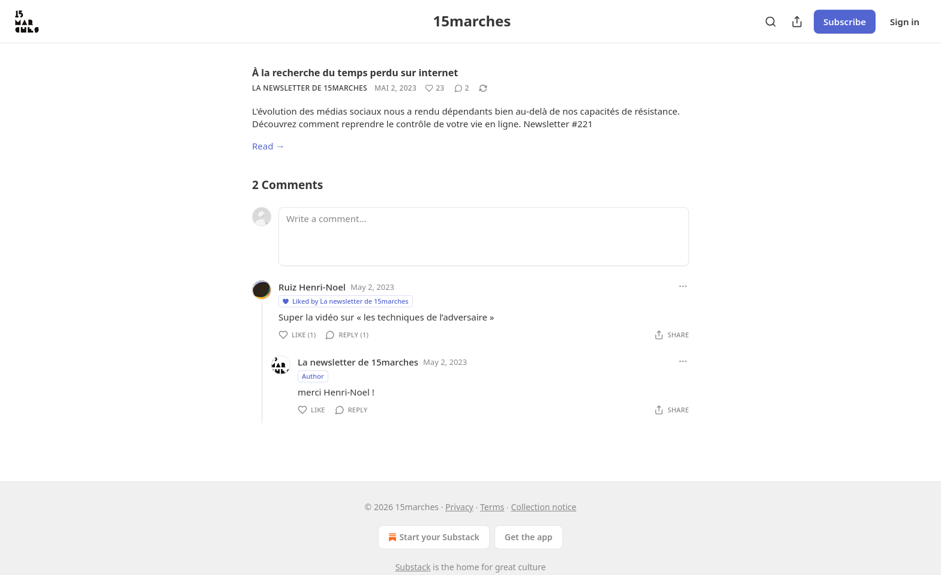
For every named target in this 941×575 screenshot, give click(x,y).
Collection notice (543, 507)
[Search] (771, 22)
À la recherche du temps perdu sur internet (355, 72)
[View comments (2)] (462, 88)
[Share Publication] (797, 22)
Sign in (904, 22)
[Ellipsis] (683, 286)
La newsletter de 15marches (309, 88)
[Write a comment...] (483, 236)
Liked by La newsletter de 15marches (345, 301)
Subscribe (844, 22)
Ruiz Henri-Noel (312, 287)
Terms (492, 507)
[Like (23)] (434, 88)
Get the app (529, 537)
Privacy (459, 507)
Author (313, 376)
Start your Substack (432, 537)
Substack (413, 567)
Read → (268, 146)
